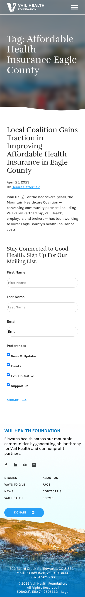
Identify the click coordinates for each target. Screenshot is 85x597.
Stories (10, 478)
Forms (48, 498)
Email (12, 321)
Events (16, 366)
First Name (16, 272)
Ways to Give (14, 484)
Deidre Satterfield (26, 187)
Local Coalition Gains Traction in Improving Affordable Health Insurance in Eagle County (42, 150)
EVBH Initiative (22, 376)
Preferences (16, 346)
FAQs (47, 484)
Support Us (19, 386)
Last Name (15, 297)
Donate (20, 512)
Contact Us (52, 491)
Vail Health (13, 498)
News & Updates (23, 356)
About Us (50, 478)
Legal (65, 592)
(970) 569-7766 (43, 577)
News (8, 491)
